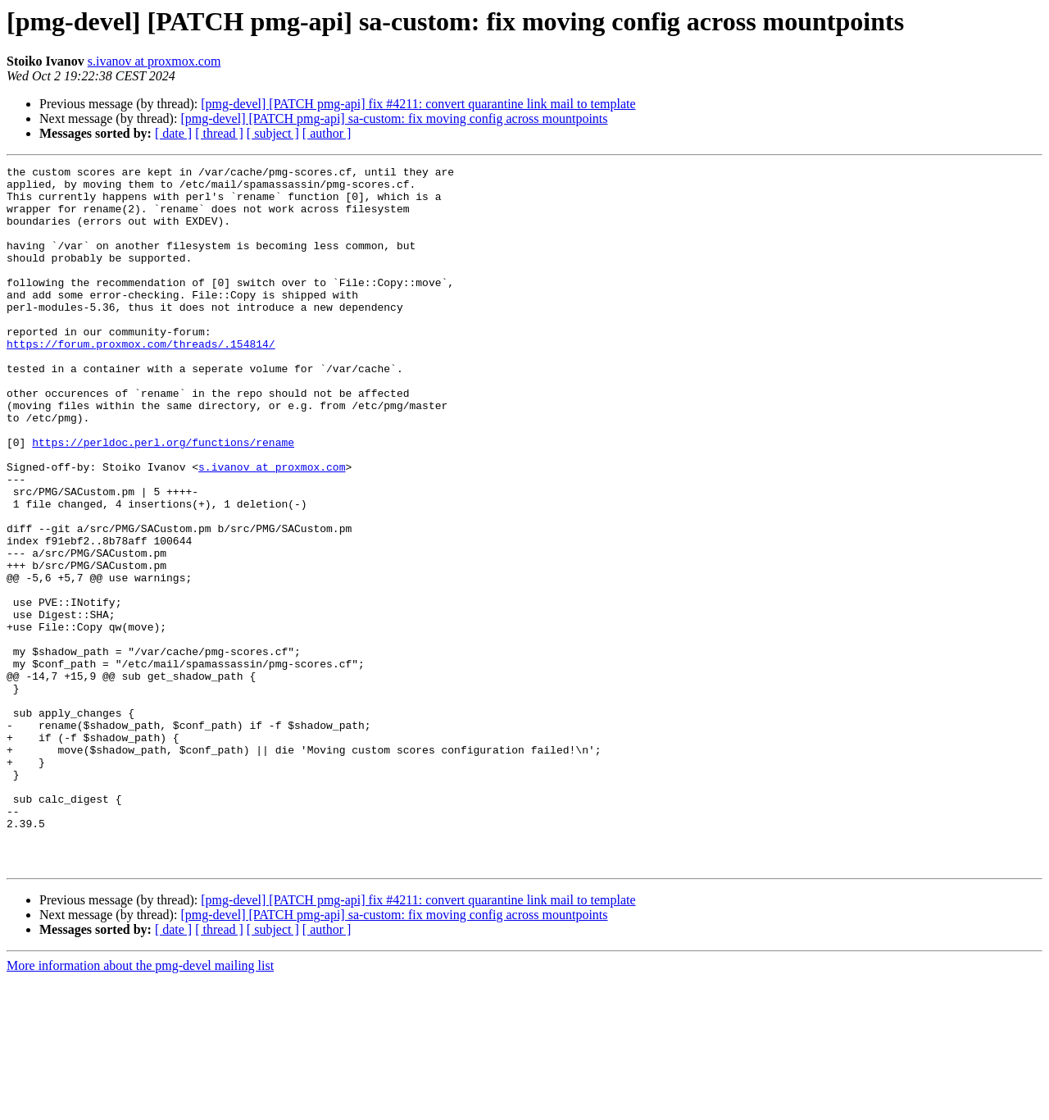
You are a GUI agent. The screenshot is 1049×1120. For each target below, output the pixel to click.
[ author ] (327, 133)
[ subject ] (273, 133)
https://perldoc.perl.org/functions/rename (163, 498)
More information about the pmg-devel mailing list (140, 1106)
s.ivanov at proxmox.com (154, 61)
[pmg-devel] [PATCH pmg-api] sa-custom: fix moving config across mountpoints (393, 118)
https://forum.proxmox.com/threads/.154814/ (141, 380)
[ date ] (173, 133)
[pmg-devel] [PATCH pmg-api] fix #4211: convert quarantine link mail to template (418, 104)
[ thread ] (219, 133)
